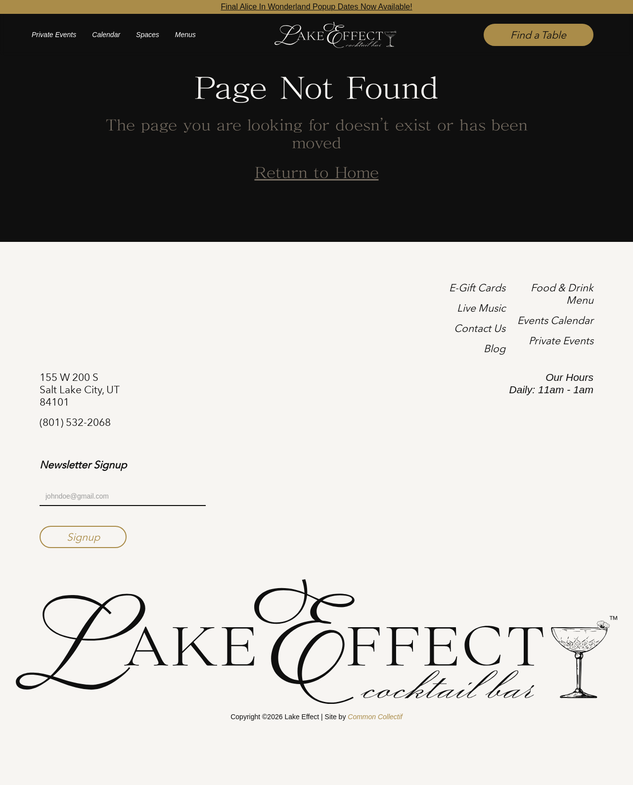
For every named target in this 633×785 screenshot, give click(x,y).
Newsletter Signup (83, 465)
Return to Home (317, 174)
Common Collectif (375, 717)
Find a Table (538, 35)
